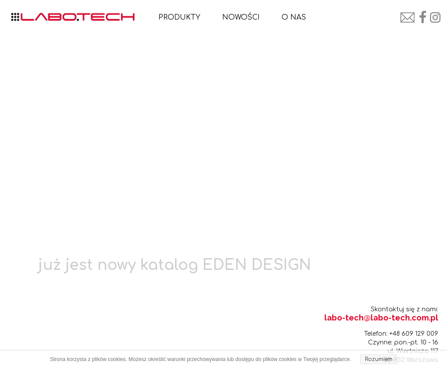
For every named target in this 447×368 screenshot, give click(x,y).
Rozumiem (378, 359)
